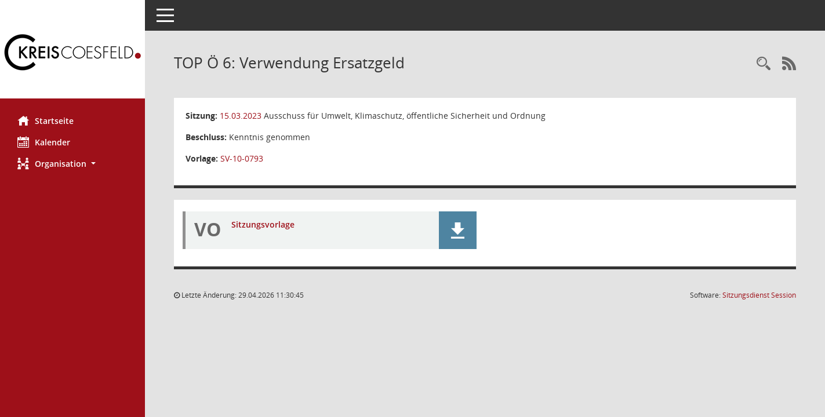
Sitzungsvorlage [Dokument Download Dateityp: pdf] (263, 224)
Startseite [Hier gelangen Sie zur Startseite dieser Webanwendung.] (45, 120)
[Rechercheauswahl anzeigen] (763, 64)
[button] (72, 163)
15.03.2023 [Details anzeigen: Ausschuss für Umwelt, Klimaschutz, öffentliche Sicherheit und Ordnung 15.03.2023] (240, 115)
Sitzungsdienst (759, 295)
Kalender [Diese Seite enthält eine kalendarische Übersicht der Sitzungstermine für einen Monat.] (43, 142)
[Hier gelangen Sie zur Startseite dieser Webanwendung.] (72, 53)
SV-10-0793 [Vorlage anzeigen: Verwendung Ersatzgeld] (241, 158)
